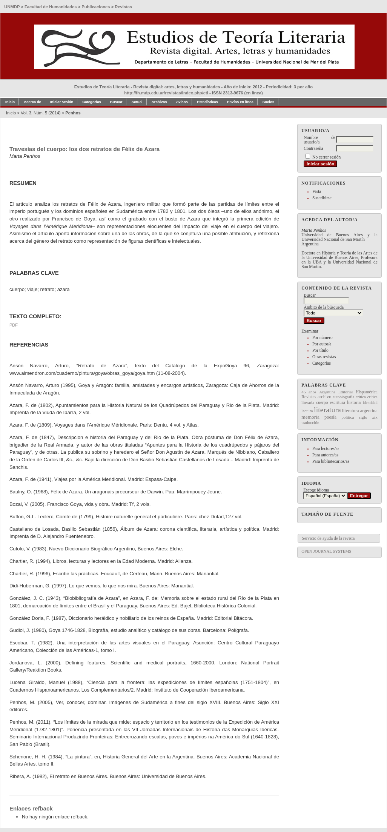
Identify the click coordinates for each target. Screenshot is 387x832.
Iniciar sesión (61, 102)
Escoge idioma (316, 490)
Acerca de (32, 102)
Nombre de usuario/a (319, 139)
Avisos (182, 102)
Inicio (10, 102)
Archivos (159, 102)
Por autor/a (322, 344)
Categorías (321, 363)
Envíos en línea (240, 102)
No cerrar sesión (326, 157)
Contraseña (313, 148)
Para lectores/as (325, 448)
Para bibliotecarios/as (330, 461)
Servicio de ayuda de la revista (328, 538)
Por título (320, 350)
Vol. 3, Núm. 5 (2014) (41, 113)
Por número (322, 337)
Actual (136, 102)
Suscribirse (322, 198)
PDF (13, 325)
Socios (268, 102)
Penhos (72, 113)
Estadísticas (207, 102)
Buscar (116, 102)
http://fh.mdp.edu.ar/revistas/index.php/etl (166, 93)
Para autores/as (325, 455)
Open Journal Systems (326, 551)
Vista (316, 191)
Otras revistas (324, 356)
